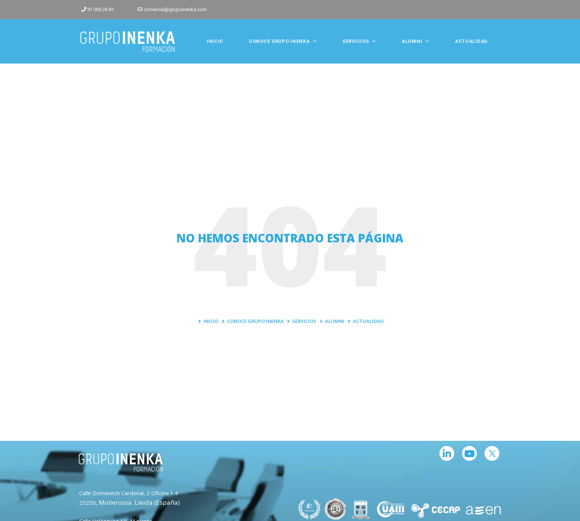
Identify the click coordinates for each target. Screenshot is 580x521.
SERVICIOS (359, 41)
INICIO (215, 41)
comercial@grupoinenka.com (175, 9)
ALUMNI (415, 41)
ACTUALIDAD (471, 41)
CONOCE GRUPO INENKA (283, 41)
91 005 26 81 (100, 9)
